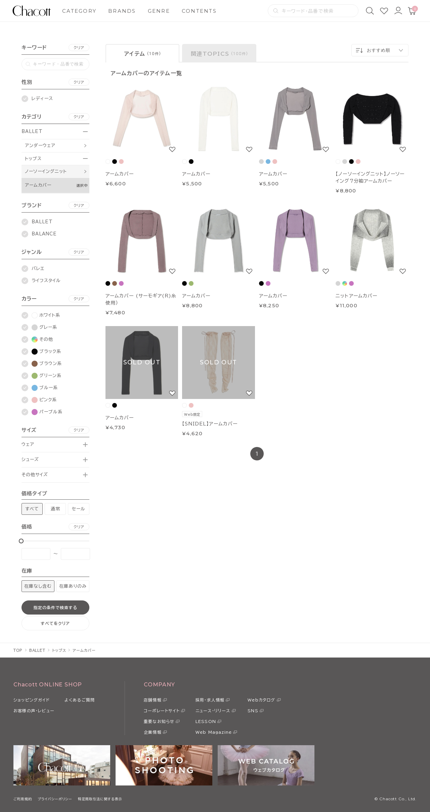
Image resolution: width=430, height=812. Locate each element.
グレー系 (44, 327)
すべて (32, 509)
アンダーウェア (40, 145)
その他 (42, 339)
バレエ (38, 268)
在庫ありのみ (73, 586)
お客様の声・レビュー (33, 711)
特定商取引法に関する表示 (100, 799)
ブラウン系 (47, 364)
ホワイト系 (46, 315)
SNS (253, 711)
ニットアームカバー (356, 296)
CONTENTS (199, 11)
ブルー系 (45, 388)
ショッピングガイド (31, 700)
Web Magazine (214, 732)
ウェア (28, 444)
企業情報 (153, 732)
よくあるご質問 (79, 700)
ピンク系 (44, 400)
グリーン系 (46, 376)
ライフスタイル (46, 280)
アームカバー (38, 185)
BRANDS (122, 11)
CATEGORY (79, 11)
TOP (18, 650)
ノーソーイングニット (46, 171)
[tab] (142, 53)
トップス (33, 158)
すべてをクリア (55, 623)
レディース (42, 98)
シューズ (30, 459)
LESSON (206, 721)
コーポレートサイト (162, 711)
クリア (79, 47)
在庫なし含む (38, 586)
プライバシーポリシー (55, 799)
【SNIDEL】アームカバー (210, 423)
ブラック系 (46, 352)
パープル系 (47, 412)
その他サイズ (35, 474)
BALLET (32, 131)
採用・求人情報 (210, 700)
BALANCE (44, 234)
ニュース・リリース (213, 711)
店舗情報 (153, 700)
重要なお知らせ (159, 721)
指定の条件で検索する (55, 607)
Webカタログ (261, 700)
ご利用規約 (22, 799)
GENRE (159, 11)
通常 (55, 509)
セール (78, 509)
